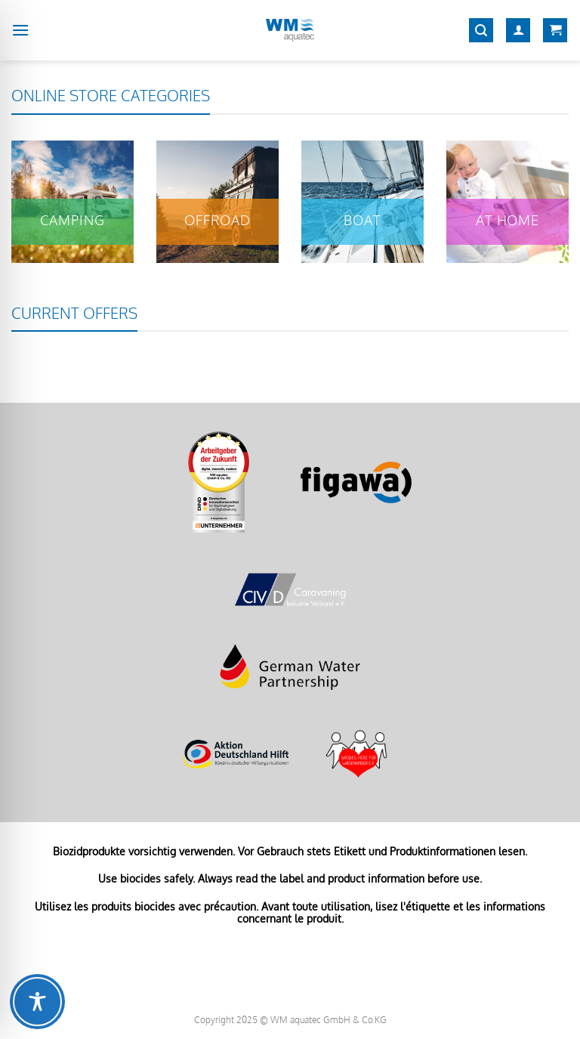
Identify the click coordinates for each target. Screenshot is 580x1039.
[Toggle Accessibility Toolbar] (37, 1002)
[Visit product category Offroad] (217, 202)
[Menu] (20, 29)
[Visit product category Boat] (362, 202)
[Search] (481, 30)
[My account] (518, 30)
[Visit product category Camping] (72, 202)
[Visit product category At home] (507, 202)
